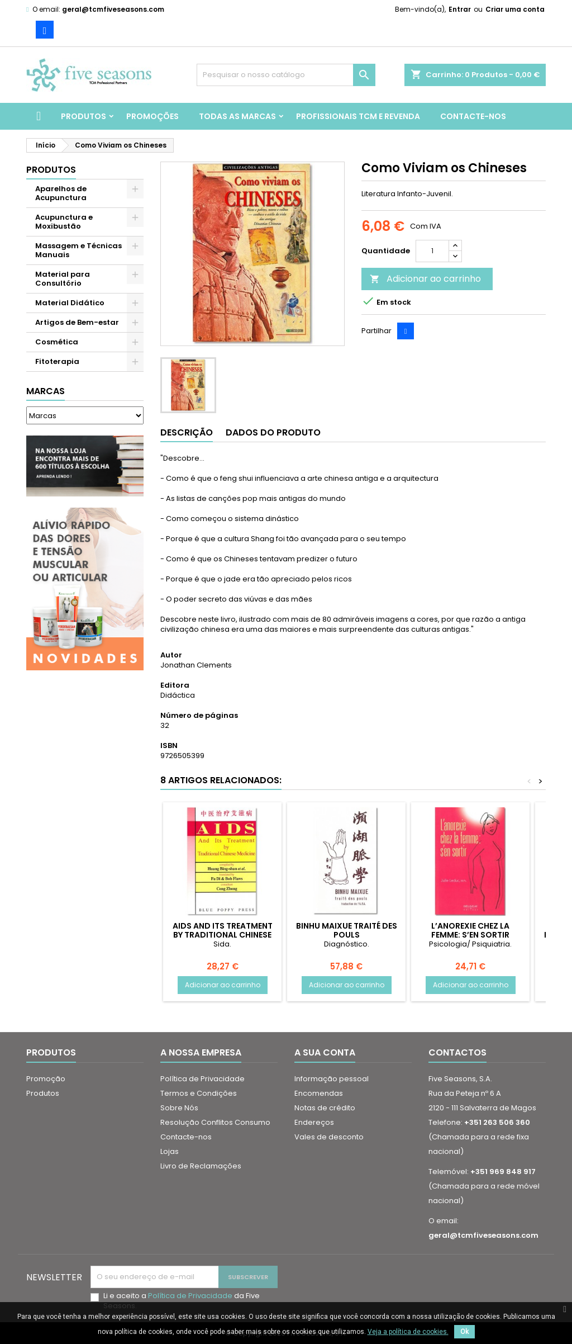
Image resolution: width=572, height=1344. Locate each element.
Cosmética (56, 342)
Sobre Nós (179, 1107)
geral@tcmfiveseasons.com (113, 9)
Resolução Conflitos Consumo (215, 1122)
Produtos (83, 116)
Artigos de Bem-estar (77, 322)
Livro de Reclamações (200, 1166)
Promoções (152, 116)
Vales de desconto (329, 1137)
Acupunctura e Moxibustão (64, 221)
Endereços (314, 1122)
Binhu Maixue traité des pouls (346, 930)
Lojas (169, 1151)
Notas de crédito (324, 1107)
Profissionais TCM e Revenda (358, 116)
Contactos (457, 1052)
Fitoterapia (57, 361)
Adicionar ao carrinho (425, 278)
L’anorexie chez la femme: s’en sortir (470, 930)
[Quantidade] (432, 251)
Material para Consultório (62, 278)
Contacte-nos (473, 116)
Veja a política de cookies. (408, 1332)
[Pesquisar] (286, 75)
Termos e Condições (198, 1093)
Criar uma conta (515, 9)
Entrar (460, 9)
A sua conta (324, 1052)
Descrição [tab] (186, 432)
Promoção (45, 1078)
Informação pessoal (331, 1078)
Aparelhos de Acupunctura (61, 193)
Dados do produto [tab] (273, 432)
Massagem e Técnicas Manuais (78, 250)
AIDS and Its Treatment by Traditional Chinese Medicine (223, 934)
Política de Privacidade (202, 1078)
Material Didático (69, 302)
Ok (464, 1332)
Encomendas (318, 1093)
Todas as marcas (237, 116)
